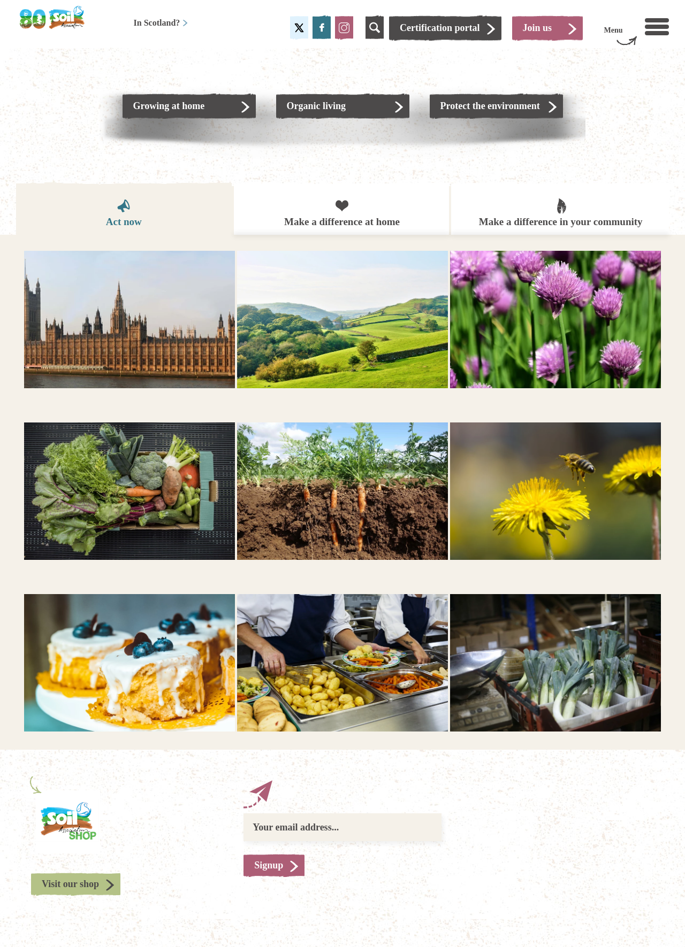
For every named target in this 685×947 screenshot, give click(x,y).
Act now (124, 212)
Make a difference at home (342, 212)
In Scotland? (161, 22)
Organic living (316, 106)
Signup (268, 865)
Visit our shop (70, 884)
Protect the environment (490, 106)
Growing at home (169, 106)
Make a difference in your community (561, 211)
